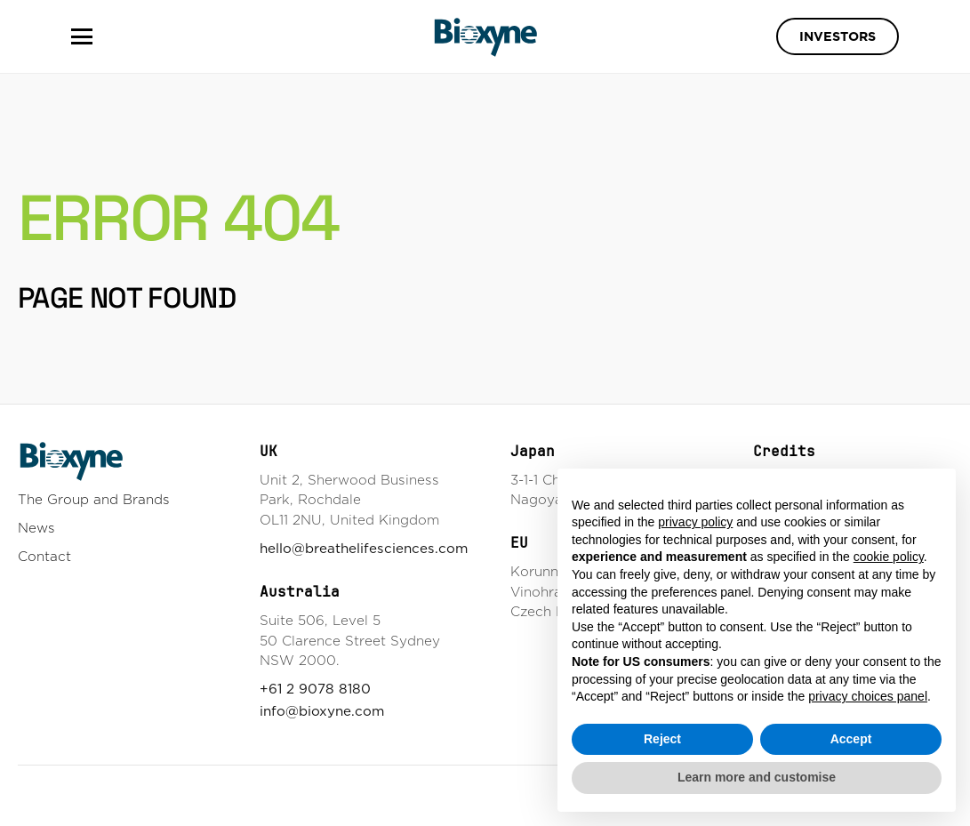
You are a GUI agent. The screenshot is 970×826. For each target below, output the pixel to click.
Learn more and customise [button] (756, 777)
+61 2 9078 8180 (315, 688)
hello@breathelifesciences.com (364, 548)
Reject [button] (662, 739)
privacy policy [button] (695, 522)
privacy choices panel (867, 696)
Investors (837, 36)
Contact (44, 556)
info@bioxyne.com (322, 711)
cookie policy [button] (889, 556)
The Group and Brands (94, 499)
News (36, 527)
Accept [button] (851, 739)
